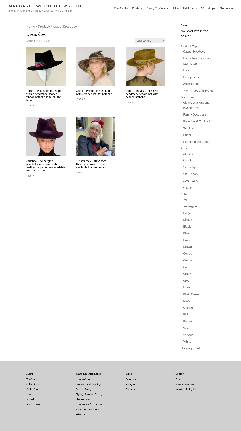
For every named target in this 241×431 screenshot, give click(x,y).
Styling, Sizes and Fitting (89, 394)
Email (178, 379)
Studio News (227, 8)
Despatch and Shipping (88, 384)
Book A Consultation (186, 384)
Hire (176, 8)
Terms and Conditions (87, 409)
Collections (32, 384)
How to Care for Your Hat (89, 404)
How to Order (83, 379)
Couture (137, 8)
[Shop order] (150, 40)
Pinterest (130, 389)
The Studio (121, 8)
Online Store (33, 389)
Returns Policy (83, 389)
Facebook (131, 379)
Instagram (131, 384)
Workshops (208, 8)
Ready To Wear (156, 8)
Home (30, 26)
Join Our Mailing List (186, 389)
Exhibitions (190, 8)
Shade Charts (83, 399)
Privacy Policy (83, 414)
